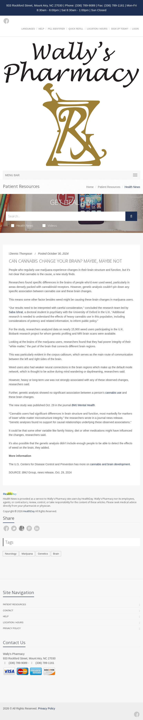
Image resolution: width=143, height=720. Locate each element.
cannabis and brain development (110, 464)
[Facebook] (6, 21)
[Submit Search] (131, 216)
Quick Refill (76, 29)
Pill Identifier (56, 29)
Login (135, 29)
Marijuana (27, 553)
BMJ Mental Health (83, 405)
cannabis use (113, 392)
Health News (22, 225)
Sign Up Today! (119, 29)
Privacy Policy (12, 628)
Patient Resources (109, 187)
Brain (56, 553)
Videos (50, 225)
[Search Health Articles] (65, 216)
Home (90, 187)
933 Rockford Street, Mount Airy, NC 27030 (34, 5)
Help (41, 29)
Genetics (43, 553)
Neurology (10, 553)
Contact (8, 610)
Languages (28, 29)
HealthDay (29, 511)
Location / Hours (97, 29)
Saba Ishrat (16, 312)
